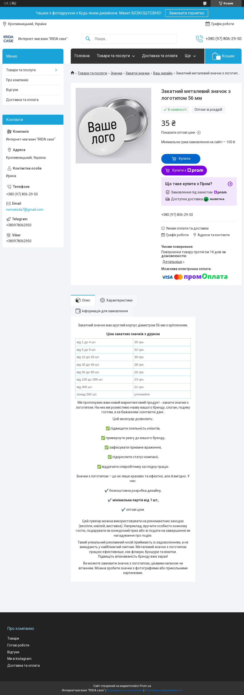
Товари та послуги (113, 55)
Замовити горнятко (186, 13)
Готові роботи (18, 645)
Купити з (187, 170)
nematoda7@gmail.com (24, 210)
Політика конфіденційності (163, 690)
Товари (13, 638)
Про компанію (17, 80)
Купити (184, 159)
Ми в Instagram (19, 659)
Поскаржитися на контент (125, 690)
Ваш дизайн (163, 73)
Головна (82, 55)
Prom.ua (145, 686)
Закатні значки (138, 73)
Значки (116, 73)
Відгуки (12, 90)
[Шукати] (87, 39)
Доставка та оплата (159, 55)
